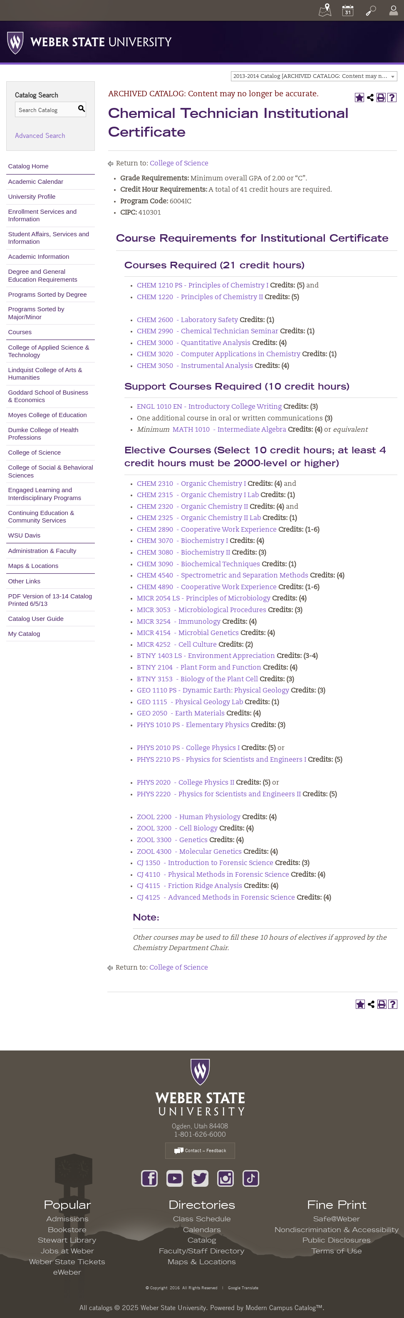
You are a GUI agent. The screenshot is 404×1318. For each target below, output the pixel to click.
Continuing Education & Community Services (41, 516)
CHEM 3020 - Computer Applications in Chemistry (218, 354)
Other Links (24, 581)
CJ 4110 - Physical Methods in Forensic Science (213, 875)
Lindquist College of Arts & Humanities (45, 373)
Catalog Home (28, 166)
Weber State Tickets (67, 1262)
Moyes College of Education (47, 414)
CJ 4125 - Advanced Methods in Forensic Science (216, 898)
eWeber (67, 1272)
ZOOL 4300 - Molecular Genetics (189, 852)
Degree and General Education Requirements (42, 275)
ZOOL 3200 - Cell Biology (177, 828)
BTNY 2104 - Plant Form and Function (199, 668)
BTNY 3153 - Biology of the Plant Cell (197, 679)
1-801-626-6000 (200, 1134)
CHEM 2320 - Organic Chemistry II (192, 507)
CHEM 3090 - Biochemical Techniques (198, 564)
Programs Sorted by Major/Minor (36, 312)
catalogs (100, 1307)
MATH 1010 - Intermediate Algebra (229, 430)
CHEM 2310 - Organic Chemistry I (191, 484)
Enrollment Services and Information (42, 215)
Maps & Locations (33, 565)
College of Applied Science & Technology (48, 351)
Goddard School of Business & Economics (48, 396)
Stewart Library (67, 1240)
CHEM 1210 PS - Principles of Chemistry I (202, 286)
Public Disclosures (336, 1240)
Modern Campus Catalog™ (283, 1307)
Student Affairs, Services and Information (48, 237)
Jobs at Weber (67, 1251)
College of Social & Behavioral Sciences (50, 471)
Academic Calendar (36, 181)
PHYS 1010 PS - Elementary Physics (193, 725)
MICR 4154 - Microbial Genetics (188, 633)
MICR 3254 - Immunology (179, 622)
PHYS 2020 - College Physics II (185, 783)
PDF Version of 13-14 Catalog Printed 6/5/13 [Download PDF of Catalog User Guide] (50, 600)
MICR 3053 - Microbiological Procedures (201, 610)
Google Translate (242, 1287)
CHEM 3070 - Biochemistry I (182, 541)
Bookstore (67, 1230)
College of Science (34, 452)
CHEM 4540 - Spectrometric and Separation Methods (222, 576)
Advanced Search (40, 135)
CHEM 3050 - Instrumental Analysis (195, 366)
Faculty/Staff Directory (202, 1251)
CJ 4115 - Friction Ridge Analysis (189, 886)
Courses (20, 331)
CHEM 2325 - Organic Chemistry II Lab (199, 518)
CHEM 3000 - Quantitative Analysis (193, 343)
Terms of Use (336, 1251)
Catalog (202, 1240)
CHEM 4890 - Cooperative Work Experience (207, 587)
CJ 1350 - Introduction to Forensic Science (205, 863)
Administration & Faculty (42, 550)
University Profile (32, 196)
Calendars (202, 1230)
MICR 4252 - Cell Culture (177, 645)
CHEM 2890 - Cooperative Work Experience (207, 530)
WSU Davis (24, 535)
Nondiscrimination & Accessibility (337, 1230)
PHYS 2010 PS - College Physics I (188, 748)
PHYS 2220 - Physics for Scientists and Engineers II (219, 794)
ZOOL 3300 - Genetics (172, 840)
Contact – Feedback (200, 1151)
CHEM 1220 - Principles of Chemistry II (200, 297)
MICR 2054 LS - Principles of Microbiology (203, 598)
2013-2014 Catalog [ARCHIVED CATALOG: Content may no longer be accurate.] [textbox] (315, 76)
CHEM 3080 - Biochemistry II (183, 553)
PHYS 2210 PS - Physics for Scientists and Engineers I (221, 760)
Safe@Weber (336, 1219)
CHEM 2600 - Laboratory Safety (187, 320)
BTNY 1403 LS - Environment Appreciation (206, 656)
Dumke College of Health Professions (43, 433)
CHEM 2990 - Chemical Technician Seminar (207, 331)
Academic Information (38, 256)
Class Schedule (202, 1219)
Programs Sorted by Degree (47, 294)
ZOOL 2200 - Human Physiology (188, 817)
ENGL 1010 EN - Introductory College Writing (209, 407)
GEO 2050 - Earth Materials (181, 713)
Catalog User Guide (36, 618)
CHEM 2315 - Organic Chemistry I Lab (198, 495)
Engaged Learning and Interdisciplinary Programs (45, 493)
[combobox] (314, 76)
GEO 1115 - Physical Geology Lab (190, 702)
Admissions (67, 1219)
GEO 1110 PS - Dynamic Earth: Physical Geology (213, 691)
